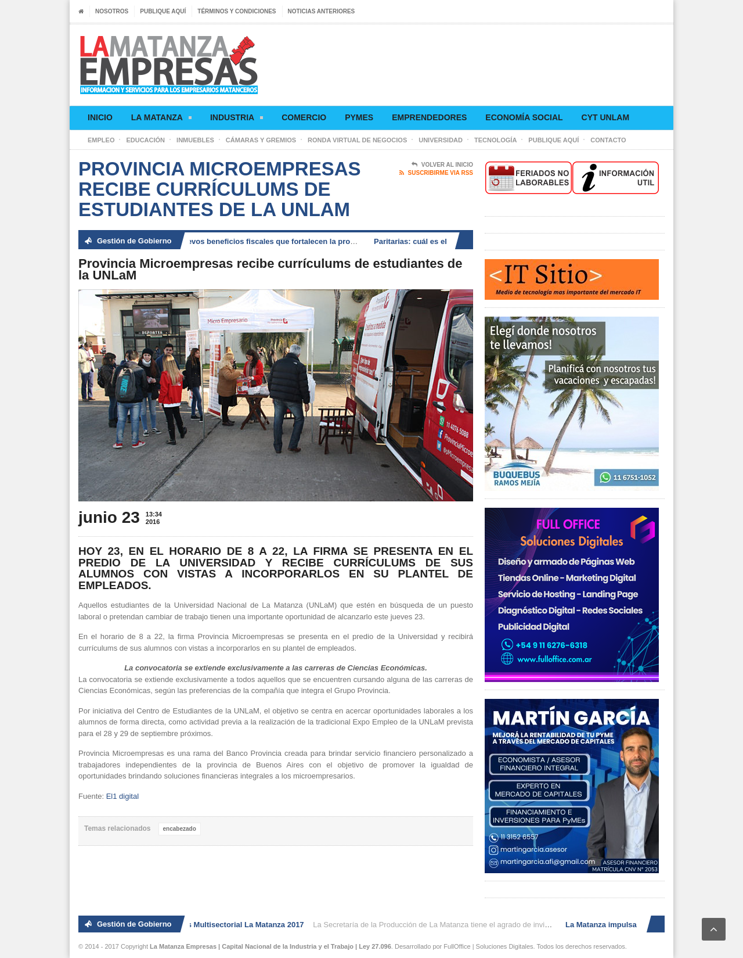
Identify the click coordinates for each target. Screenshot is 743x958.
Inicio (100, 117)
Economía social (523, 117)
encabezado (179, 829)
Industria (236, 119)
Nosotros (111, 11)
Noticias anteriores (321, 11)
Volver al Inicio (442, 165)
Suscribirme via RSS (436, 173)
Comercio (304, 117)
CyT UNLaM (605, 117)
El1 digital (122, 796)
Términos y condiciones (236, 11)
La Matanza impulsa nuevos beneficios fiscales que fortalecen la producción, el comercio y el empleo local (298, 241)
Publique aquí (163, 11)
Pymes (359, 117)
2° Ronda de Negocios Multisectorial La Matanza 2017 (210, 924)
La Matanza (161, 119)
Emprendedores (429, 117)
